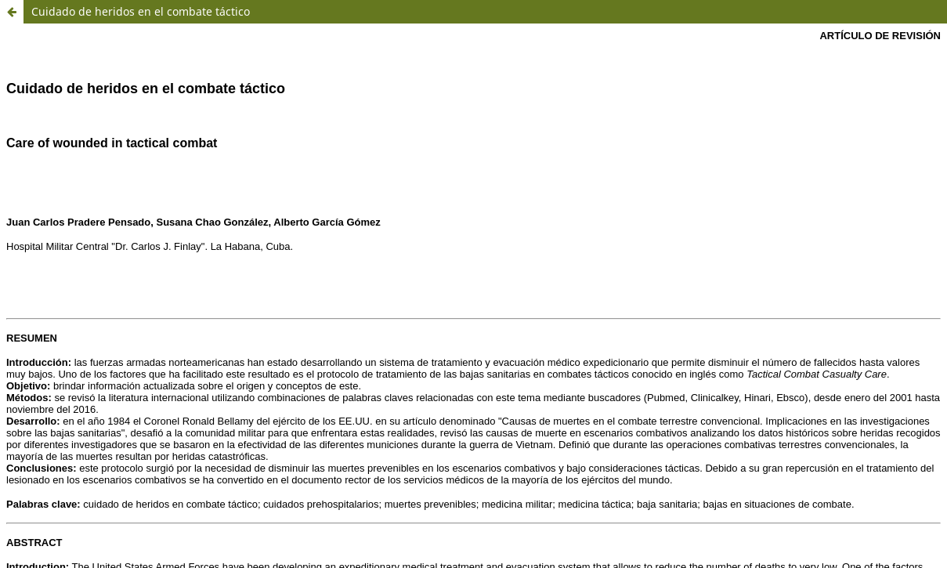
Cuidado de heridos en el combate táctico (140, 11)
